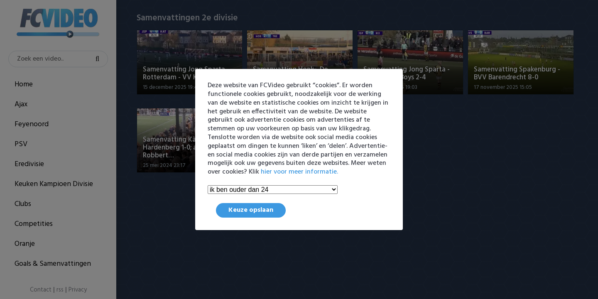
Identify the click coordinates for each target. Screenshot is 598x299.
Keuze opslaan (250, 210)
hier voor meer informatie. (299, 172)
